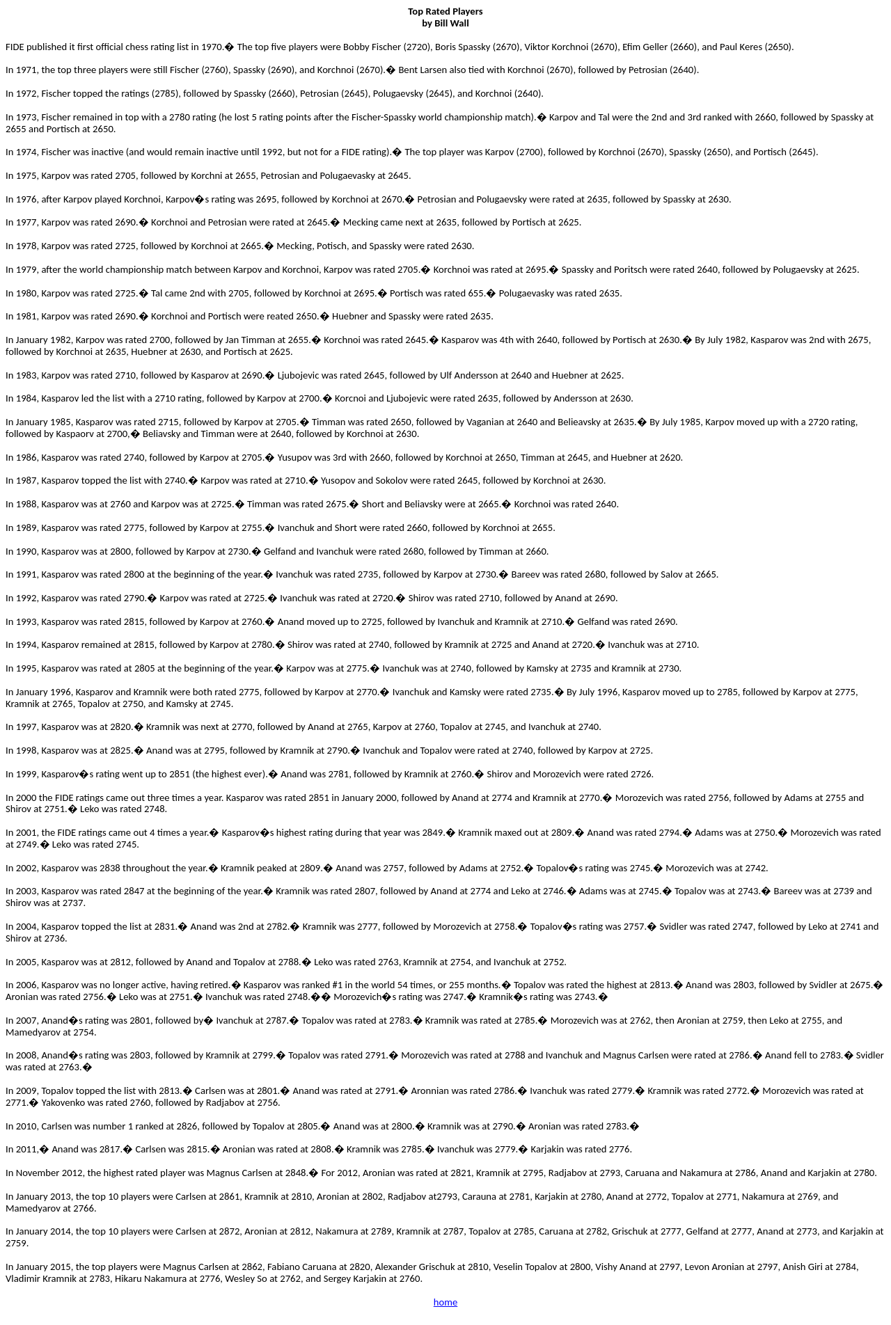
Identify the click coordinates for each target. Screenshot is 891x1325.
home (445, 1302)
